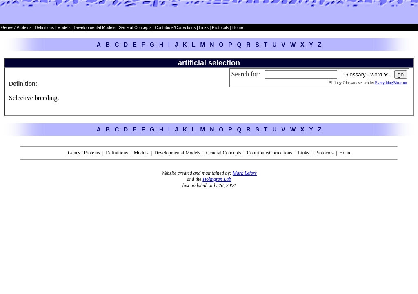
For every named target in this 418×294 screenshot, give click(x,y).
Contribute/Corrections (175, 27)
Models (64, 27)
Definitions (45, 27)
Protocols (220, 27)
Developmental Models (95, 27)
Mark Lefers (245, 173)
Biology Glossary (343, 82)
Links (204, 27)
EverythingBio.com (391, 82)
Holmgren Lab (216, 179)
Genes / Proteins (16, 27)
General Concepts (135, 27)
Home (237, 27)
